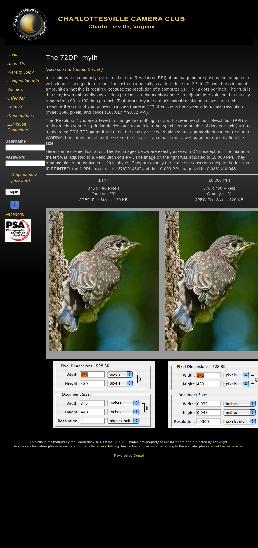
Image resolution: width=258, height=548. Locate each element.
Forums (14, 107)
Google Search (86, 69)
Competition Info (23, 81)
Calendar (16, 98)
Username (17, 141)
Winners (15, 89)
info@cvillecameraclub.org (98, 446)
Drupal (139, 455)
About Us (16, 63)
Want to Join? (20, 72)
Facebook (14, 214)
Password (17, 157)
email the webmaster (226, 446)
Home (13, 55)
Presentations (20, 115)
